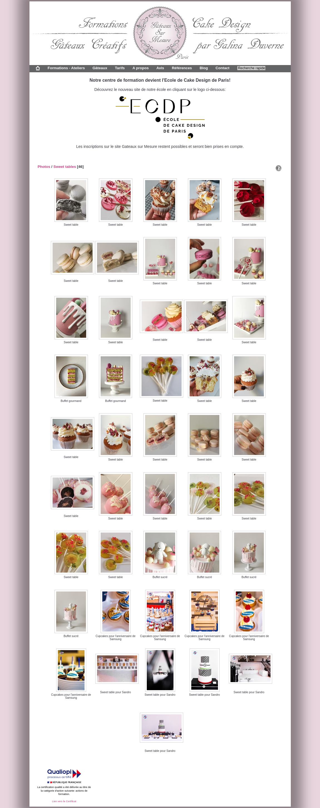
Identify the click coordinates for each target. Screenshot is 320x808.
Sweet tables (64, 167)
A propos (140, 68)
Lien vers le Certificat (64, 801)
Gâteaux (100, 68)
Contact (222, 68)
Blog (204, 68)
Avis (160, 68)
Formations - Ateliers (66, 68)
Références (182, 68)
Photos (44, 167)
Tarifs (120, 68)
